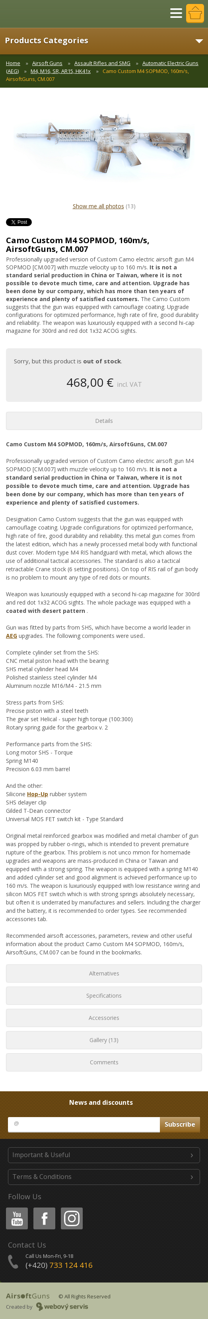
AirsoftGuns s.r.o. (34, 14)
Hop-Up (37, 794)
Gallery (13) (104, 1040)
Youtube (14, 1209)
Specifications (104, 995)
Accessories (104, 1017)
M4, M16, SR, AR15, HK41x (61, 71)
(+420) (59, 1265)
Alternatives (104, 973)
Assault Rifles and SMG (102, 63)
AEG (11, 635)
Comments (104, 1062)
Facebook (43, 1209)
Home (13, 63)
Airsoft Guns (47, 63)
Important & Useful (41, 1154)
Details (104, 420)
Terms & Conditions (42, 1176)
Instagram (71, 1209)
